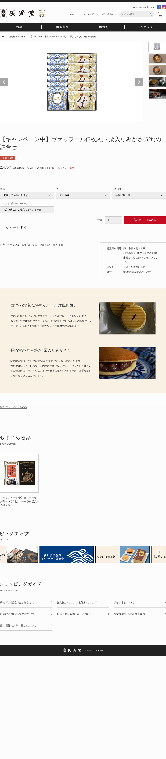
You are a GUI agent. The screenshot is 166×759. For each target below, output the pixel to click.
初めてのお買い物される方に (17, 602)
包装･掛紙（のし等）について (74, 614)
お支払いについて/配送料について (77, 602)
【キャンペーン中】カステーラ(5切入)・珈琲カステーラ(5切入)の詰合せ (19, 501)
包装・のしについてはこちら (13, 406)
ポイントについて (124, 602)
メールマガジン (90, 14)
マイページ (74, 14)
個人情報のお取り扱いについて (18, 625)
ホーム (3, 36)
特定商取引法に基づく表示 (129, 614)
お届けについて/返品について (17, 614)
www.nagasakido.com (143, 7)
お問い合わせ (107, 14)
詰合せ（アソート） (18, 36)
